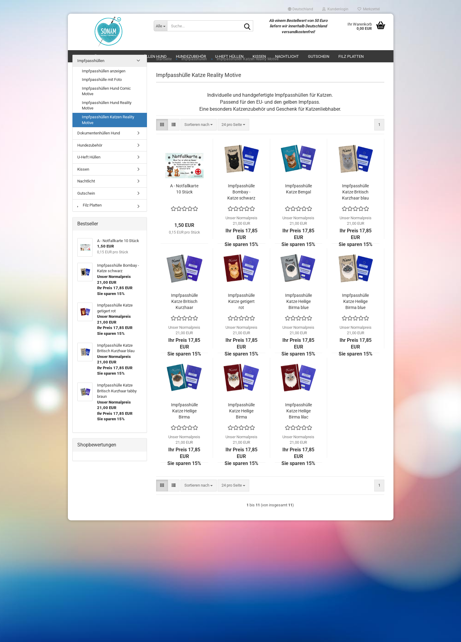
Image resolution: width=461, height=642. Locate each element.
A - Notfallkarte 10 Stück (184, 188)
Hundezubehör (89, 145)
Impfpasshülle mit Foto (102, 79)
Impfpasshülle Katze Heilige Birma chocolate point (184, 411)
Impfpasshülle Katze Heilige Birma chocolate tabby (241, 411)
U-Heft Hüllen (88, 157)
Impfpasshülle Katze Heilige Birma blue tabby (355, 302)
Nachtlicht (86, 181)
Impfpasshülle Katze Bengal (298, 188)
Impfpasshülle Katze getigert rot (241, 301)
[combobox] (198, 125)
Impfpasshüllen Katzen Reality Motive (108, 120)
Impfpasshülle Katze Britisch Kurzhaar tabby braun (184, 302)
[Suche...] (160, 25)
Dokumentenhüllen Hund (98, 133)
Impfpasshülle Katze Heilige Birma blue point (298, 302)
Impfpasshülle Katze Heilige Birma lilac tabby (298, 411)
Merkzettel (369, 9)
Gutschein (86, 193)
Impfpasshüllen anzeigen (103, 71)
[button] (300, 9)
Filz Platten (89, 205)
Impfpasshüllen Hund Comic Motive (106, 91)
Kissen (83, 169)
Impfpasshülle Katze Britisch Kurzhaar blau (355, 191)
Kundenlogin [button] (335, 9)
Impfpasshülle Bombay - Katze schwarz (241, 191)
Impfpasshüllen (90, 60)
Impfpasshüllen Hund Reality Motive (106, 105)
